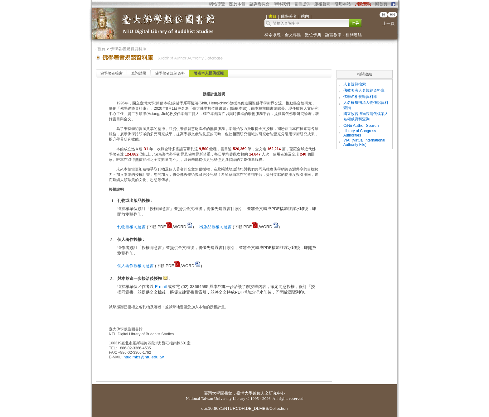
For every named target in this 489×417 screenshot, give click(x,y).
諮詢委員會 (259, 4)
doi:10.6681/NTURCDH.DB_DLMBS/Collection (244, 408)
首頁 (101, 48)
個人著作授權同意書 (135, 265)
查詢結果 (138, 73)
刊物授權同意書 (131, 226)
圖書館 (226, 393)
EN (392, 14)
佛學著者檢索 (111, 73)
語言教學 (333, 34)
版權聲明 (322, 4)
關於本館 (237, 4)
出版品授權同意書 (215, 226)
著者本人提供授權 (209, 73)
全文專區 (293, 34)
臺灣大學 (212, 393)
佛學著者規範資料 (170, 73)
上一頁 (388, 23)
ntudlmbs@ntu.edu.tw (143, 357)
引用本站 (343, 4)
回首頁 (381, 4)
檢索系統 (272, 34)
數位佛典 (313, 34)
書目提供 (302, 4)
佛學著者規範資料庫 (128, 48)
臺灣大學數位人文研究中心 (260, 393)
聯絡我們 (282, 4)
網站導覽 (217, 4)
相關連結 (354, 34)
